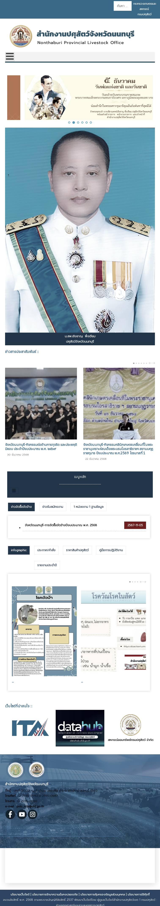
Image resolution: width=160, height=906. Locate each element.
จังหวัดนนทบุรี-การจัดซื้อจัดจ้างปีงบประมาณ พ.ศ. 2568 (61, 525)
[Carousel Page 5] (144, 363)
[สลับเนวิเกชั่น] (14, 490)
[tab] (21, 507)
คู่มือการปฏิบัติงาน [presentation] (111, 550)
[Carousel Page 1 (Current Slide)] (133, 363)
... (13, 681)
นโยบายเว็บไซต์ (20, 894)
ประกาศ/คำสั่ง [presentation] (46, 550)
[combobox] (123, 6)
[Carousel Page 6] (146, 363)
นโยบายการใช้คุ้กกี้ (139, 894)
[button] (69, 122)
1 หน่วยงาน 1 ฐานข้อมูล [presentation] (88, 507)
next (154, 363)
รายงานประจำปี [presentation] (47, 565)
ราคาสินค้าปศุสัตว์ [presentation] (77, 550)
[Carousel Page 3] (138, 363)
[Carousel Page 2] (136, 363)
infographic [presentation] (19, 550)
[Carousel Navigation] (151, 363)
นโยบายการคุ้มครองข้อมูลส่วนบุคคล (102, 894)
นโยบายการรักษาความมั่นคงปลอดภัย (55, 894)
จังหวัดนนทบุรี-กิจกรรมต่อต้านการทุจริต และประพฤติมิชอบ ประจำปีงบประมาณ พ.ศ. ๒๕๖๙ (41, 446)
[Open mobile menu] (10, 57)
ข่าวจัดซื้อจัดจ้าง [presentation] (21, 507)
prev (151, 363)
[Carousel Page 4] (141, 363)
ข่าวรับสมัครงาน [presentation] (52, 507)
